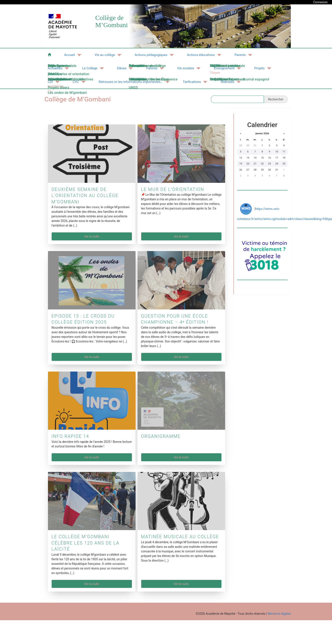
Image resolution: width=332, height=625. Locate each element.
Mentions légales (279, 613)
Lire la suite (91, 236)
